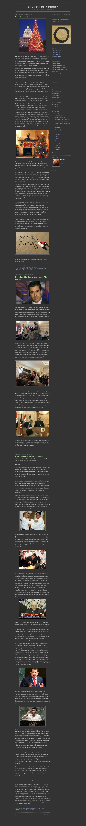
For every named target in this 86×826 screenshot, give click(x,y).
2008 (55, 113)
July (56, 136)
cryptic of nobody (56, 52)
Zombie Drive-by (56, 97)
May (56, 140)
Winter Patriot (55, 95)
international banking (24, 808)
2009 (55, 111)
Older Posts (47, 815)
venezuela (26, 809)
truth (21, 809)
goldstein (46, 807)
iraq (35, 808)
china (28, 807)
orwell (44, 808)
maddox (32, 268)
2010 (55, 109)
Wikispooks (55, 75)
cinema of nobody (56, 50)
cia (31, 807)
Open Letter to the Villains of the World (29, 456)
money (39, 808)
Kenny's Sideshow (56, 86)
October (57, 130)
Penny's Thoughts (56, 88)
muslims (37, 268)
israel (28, 268)
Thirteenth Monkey (56, 91)
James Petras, (40, 60)
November (58, 127)
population (18, 269)
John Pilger (55, 71)
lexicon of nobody (56, 56)
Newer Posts (18, 815)
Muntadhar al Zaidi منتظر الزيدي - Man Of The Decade (31, 278)
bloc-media (23, 807)
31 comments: (36, 267)
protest (30, 449)
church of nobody (43, 7)
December (58, 115)
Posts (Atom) (25, 818)
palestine (43, 268)
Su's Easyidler (55, 89)
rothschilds (25, 269)
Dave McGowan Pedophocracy (59, 65)
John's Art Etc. (55, 84)
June (56, 138)
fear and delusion (38, 807)
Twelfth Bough (55, 93)
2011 (55, 106)
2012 (55, 104)
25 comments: (35, 805)
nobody (64, 159)
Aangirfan (54, 82)
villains (32, 809)
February (57, 147)
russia (17, 809)
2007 (55, 152)
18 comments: (36, 447)
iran (32, 808)
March (57, 145)
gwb (21, 449)
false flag (23, 268)
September (58, 132)
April (56, 143)
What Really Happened (57, 73)
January (57, 149)
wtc (31, 269)
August (57, 134)
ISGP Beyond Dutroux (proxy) (59, 69)
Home (32, 815)
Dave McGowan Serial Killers (59, 67)
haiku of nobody (56, 54)
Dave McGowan (56, 63)
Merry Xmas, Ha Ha (22, 17)
